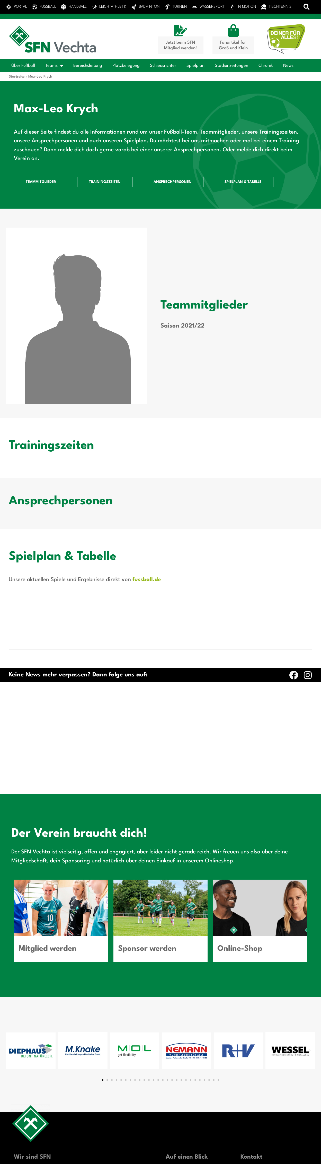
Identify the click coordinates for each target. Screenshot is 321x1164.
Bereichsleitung (87, 65)
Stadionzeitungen (231, 65)
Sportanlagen (178, 1080)
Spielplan (195, 65)
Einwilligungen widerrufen (259, 1155)
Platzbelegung (126, 65)
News (288, 65)
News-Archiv (177, 1127)
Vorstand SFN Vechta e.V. (189, 1111)
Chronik (265, 65)
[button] (306, 7)
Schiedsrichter (163, 65)
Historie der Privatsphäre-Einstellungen (161, 1155)
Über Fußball (23, 65)
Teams (54, 66)
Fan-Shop (174, 1103)
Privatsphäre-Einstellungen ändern (62, 1155)
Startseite (16, 76)
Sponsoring (176, 1096)
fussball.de (146, 579)
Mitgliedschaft (179, 1088)
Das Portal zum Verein (185, 1072)
